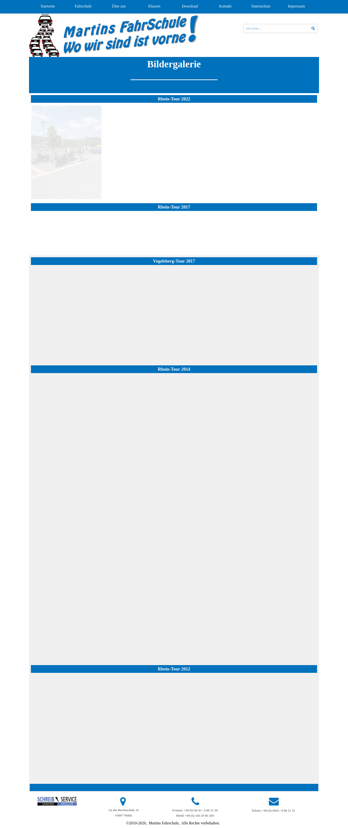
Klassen (154, 6)
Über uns (119, 6)
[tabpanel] (174, 75)
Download (190, 6)
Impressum (296, 6)
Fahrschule (83, 6)
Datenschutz (260, 6)
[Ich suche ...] (281, 28)
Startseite (48, 6)
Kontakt (225, 6)
